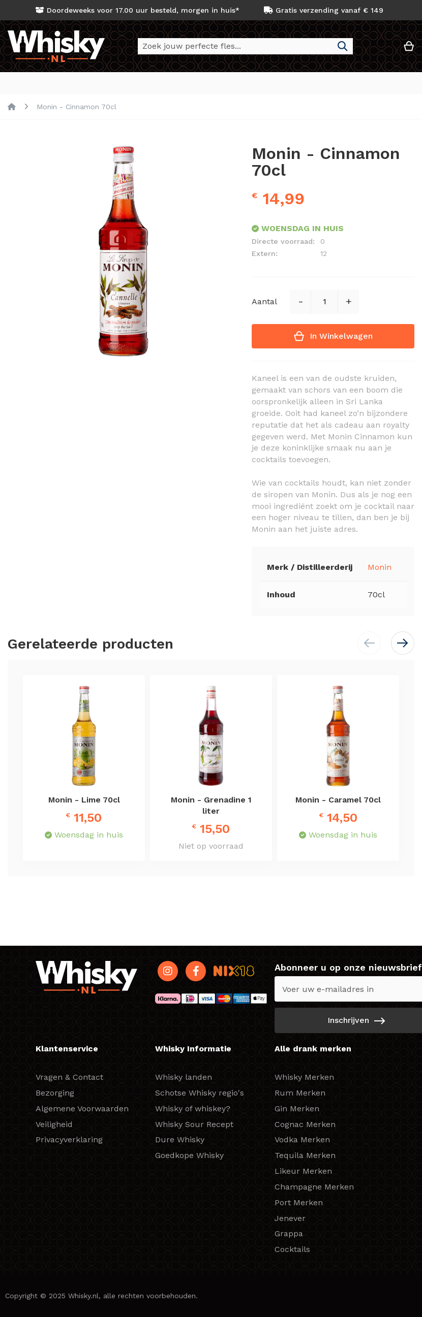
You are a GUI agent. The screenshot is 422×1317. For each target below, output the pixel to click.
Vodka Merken (302, 1139)
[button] (378, 50)
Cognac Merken (305, 1124)
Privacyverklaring (69, 1139)
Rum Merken (300, 1093)
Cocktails (292, 1249)
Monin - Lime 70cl (84, 800)
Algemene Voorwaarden (82, 1108)
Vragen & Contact (69, 1077)
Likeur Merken (303, 1171)
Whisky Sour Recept (194, 1124)
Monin (379, 567)
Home (12, 107)
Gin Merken (297, 1108)
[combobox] (245, 46)
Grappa (289, 1233)
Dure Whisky (179, 1139)
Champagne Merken (314, 1187)
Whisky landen (183, 1077)
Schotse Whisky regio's (199, 1093)
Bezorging (55, 1093)
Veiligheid (54, 1124)
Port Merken (299, 1202)
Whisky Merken (304, 1077)
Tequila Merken (305, 1155)
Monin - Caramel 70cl (338, 800)
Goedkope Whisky (189, 1155)
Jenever (290, 1218)
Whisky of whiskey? (192, 1108)
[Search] (343, 46)
